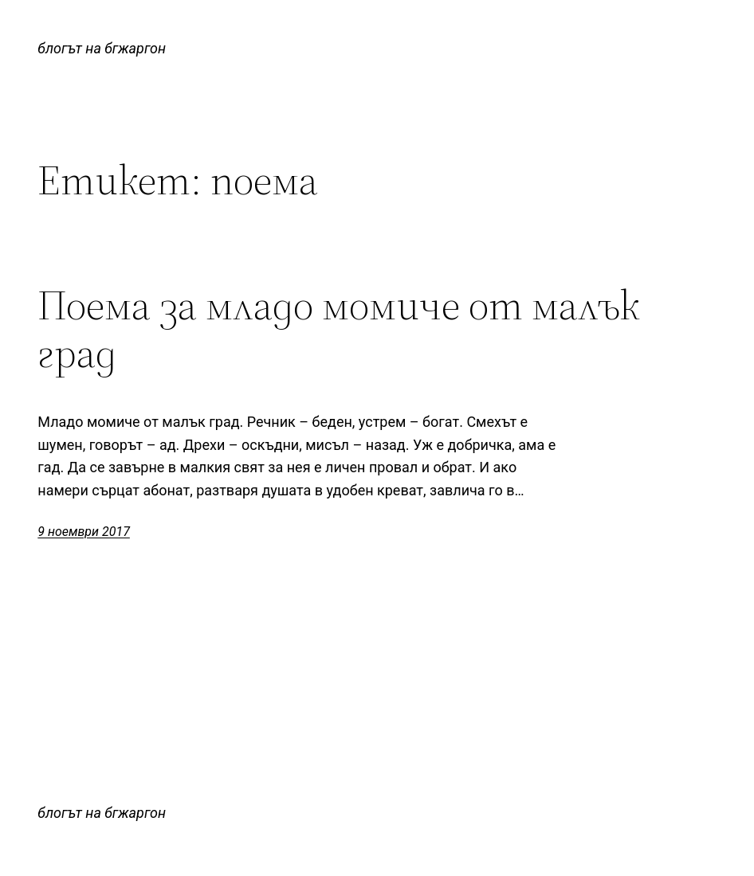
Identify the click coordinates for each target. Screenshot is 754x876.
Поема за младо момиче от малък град (338, 329)
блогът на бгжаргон (101, 48)
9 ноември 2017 (83, 531)
